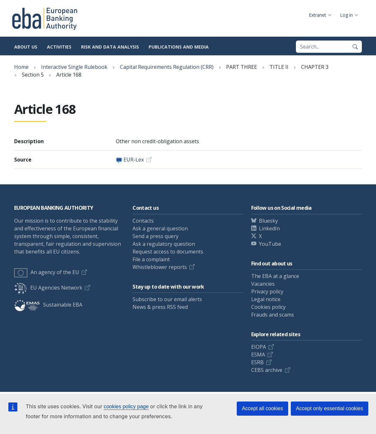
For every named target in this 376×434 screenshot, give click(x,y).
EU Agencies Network (48, 287)
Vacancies (263, 283)
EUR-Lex (134, 159)
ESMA (258, 354)
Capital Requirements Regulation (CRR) (167, 66)
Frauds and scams (272, 314)
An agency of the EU (46, 272)
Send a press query (156, 236)
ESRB (257, 362)
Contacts (143, 220)
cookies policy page (126, 406)
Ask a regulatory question (164, 243)
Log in (346, 15)
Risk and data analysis (110, 47)
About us (25, 47)
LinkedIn (269, 228)
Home (21, 66)
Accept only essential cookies (329, 408)
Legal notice (265, 299)
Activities (59, 47)
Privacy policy (267, 291)
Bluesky (268, 220)
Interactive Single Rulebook (74, 66)
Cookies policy (268, 306)
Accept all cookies (262, 408)
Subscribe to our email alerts (167, 299)
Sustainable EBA (48, 304)
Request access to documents (168, 251)
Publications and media (179, 47)
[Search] (355, 47)
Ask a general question (160, 228)
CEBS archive (266, 370)
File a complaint (151, 259)
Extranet (317, 15)
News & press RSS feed (160, 306)
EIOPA (258, 346)
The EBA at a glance (275, 276)
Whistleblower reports (160, 267)
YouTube (270, 243)
